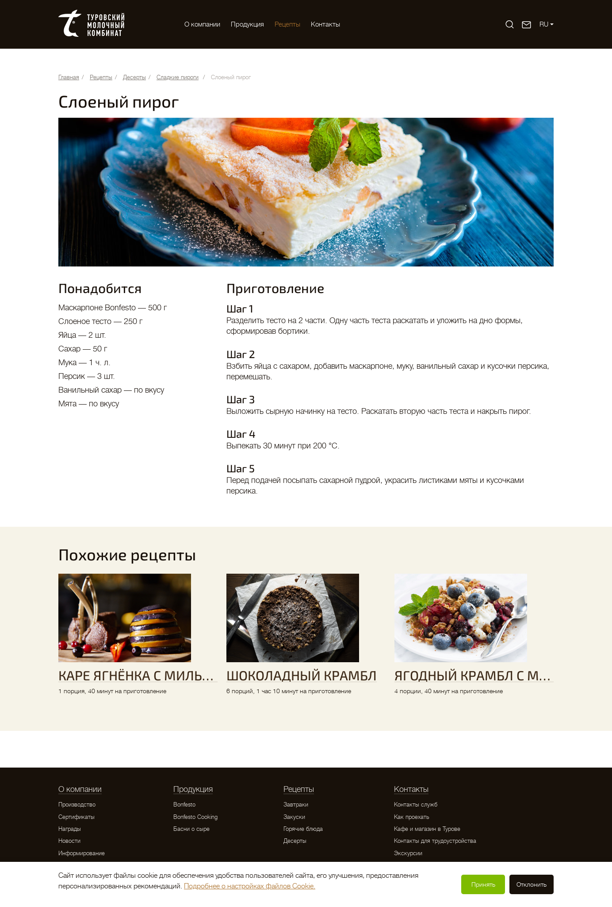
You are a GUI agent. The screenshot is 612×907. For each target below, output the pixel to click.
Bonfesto (184, 804)
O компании (202, 24)
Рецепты (287, 24)
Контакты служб (415, 804)
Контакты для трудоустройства (435, 841)
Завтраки (295, 804)
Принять (483, 884)
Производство (77, 804)
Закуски (294, 817)
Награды (69, 829)
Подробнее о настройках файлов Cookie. (249, 886)
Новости (69, 841)
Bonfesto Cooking (195, 817)
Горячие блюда (303, 829)
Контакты (325, 24)
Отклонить (531, 884)
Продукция (247, 24)
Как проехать (411, 817)
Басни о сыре (191, 829)
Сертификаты (76, 817)
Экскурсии (408, 853)
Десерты (294, 841)
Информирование (81, 853)
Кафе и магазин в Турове (427, 829)
